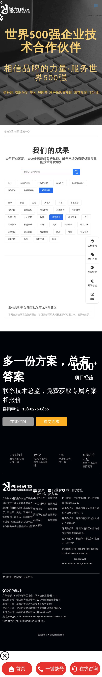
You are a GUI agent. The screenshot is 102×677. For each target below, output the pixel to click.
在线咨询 (88, 669)
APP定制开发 (39, 503)
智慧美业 (52, 503)
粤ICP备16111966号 (56, 635)
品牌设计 (38, 520)
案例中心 (25, 131)
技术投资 (38, 525)
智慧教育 (52, 509)
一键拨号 (54, 669)
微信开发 (38, 509)
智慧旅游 (52, 498)
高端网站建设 (40, 514)
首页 (17, 131)
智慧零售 (52, 520)
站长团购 (18, 577)
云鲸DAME (28, 577)
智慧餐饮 (52, 514)
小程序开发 (39, 498)
